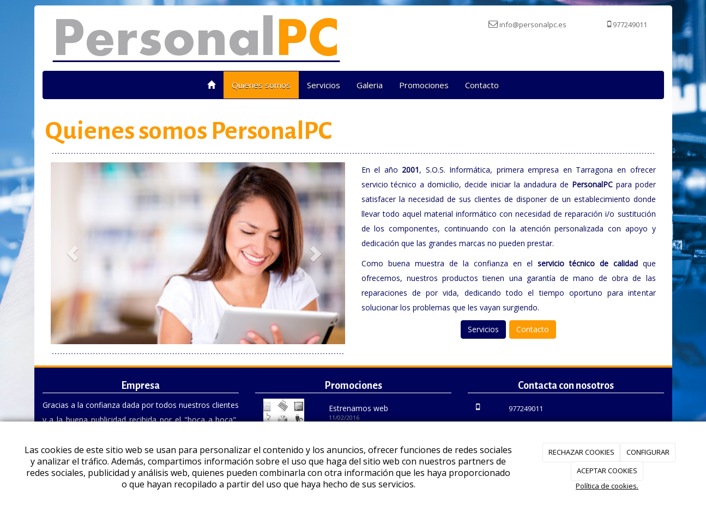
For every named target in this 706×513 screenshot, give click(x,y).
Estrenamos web (358, 408)
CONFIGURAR (647, 452)
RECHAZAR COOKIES (581, 452)
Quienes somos (261, 85)
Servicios (323, 85)
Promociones (424, 85)
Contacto (482, 85)
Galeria (370, 85)
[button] (73, 253)
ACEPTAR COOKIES (607, 470)
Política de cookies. (607, 486)
